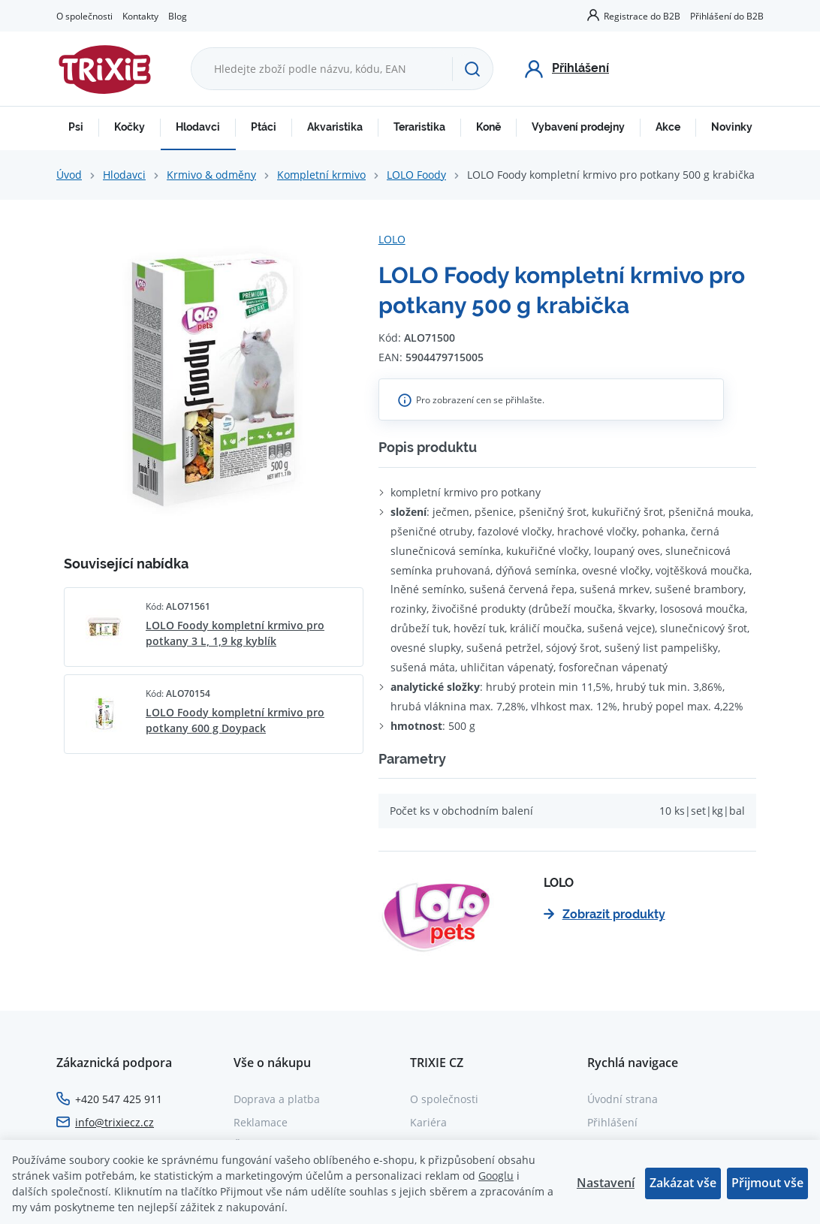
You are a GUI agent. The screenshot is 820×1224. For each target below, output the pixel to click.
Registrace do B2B (642, 16)
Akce (668, 127)
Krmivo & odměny (211, 174)
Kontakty (140, 16)
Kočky (129, 127)
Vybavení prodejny (578, 127)
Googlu (496, 1175)
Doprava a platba (277, 1099)
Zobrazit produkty (604, 914)
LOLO (391, 239)
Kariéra (428, 1122)
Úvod (69, 174)
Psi (75, 127)
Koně (488, 127)
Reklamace (261, 1122)
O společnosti (84, 16)
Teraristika (419, 127)
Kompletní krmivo (321, 174)
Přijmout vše (767, 1182)
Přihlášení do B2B (727, 16)
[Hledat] (472, 69)
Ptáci (263, 127)
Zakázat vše (683, 1182)
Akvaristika (335, 127)
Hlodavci (198, 127)
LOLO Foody (416, 174)
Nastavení (606, 1182)
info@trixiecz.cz (114, 1122)
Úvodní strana (622, 1099)
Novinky (731, 127)
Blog (177, 16)
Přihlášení (612, 1122)
